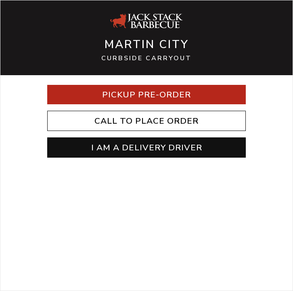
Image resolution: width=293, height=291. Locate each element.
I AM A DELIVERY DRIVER (146, 147)
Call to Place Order (146, 121)
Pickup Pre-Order (146, 94)
